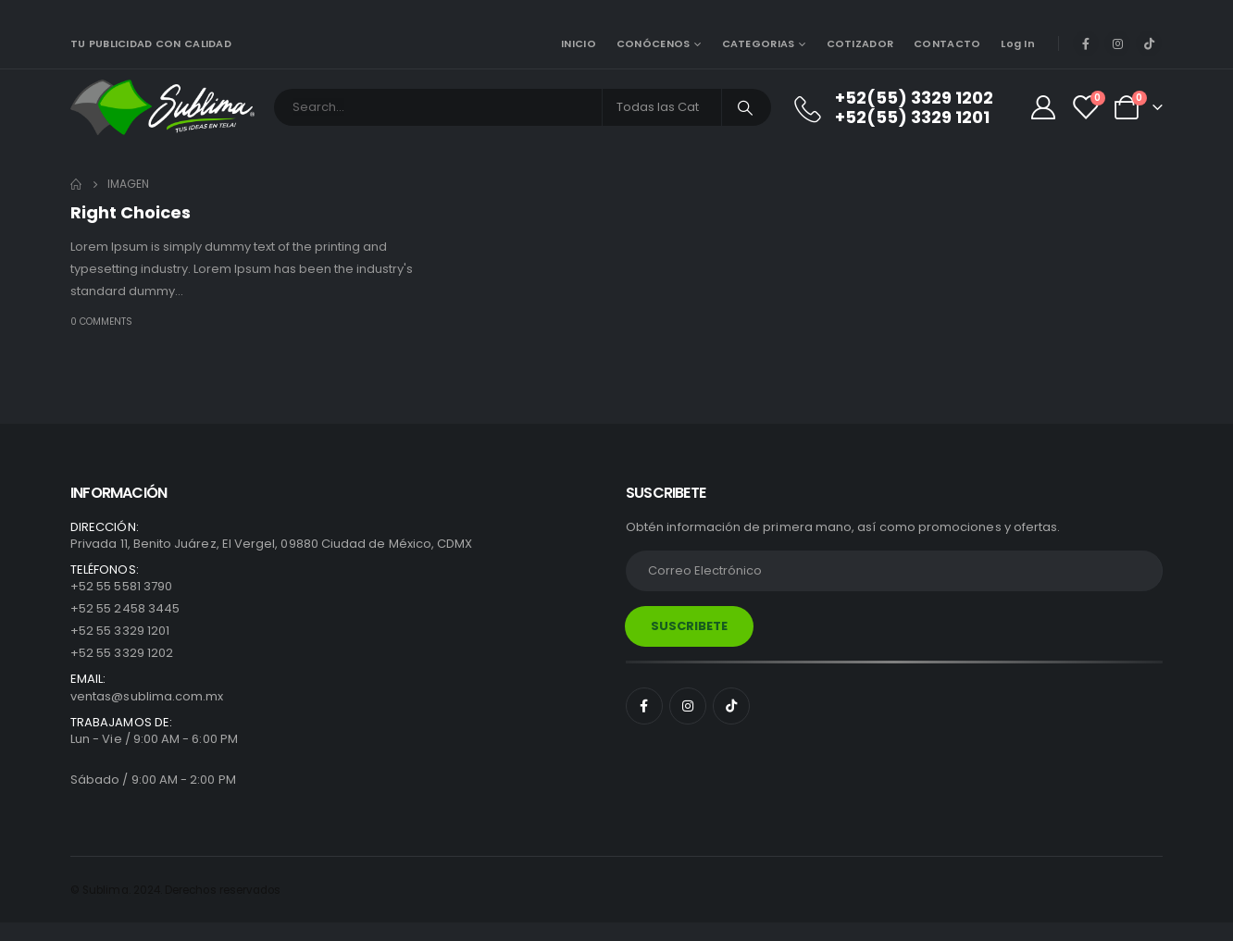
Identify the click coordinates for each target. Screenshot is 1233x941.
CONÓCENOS (653, 43)
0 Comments (101, 321)
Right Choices (130, 212)
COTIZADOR (860, 43)
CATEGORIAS (758, 43)
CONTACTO (947, 43)
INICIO (578, 43)
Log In (1018, 43)
